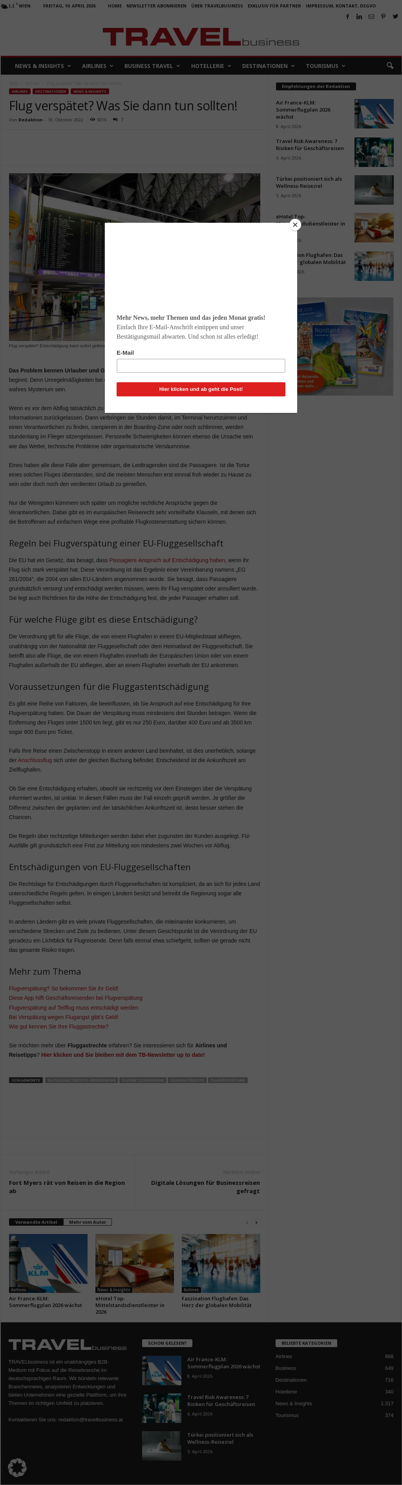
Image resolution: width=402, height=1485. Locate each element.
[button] (17, 1467)
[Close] (295, 225)
